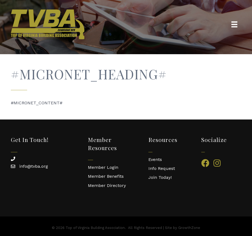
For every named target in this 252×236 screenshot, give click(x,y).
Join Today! (160, 177)
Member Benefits (106, 176)
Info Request (161, 168)
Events (155, 159)
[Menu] (234, 24)
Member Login (103, 167)
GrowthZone (189, 228)
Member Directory (107, 185)
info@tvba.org (33, 166)
